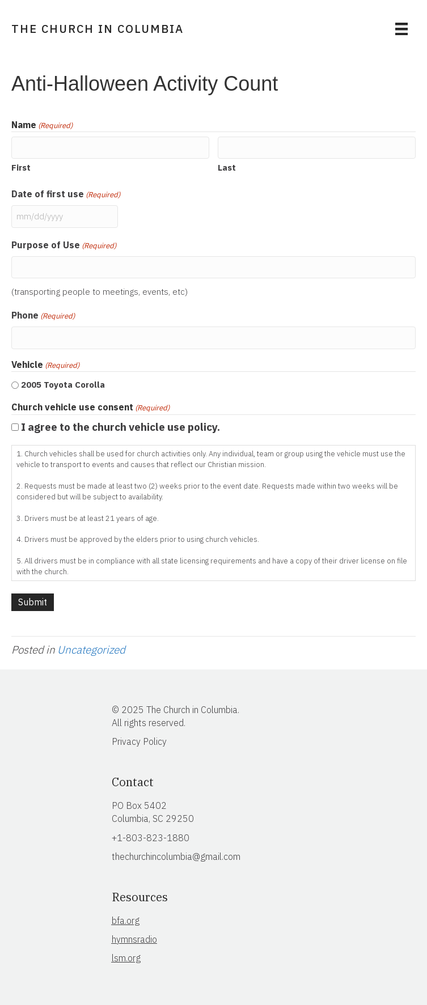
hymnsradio (134, 939)
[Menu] (401, 29)
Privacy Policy (139, 741)
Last (227, 167)
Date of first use (65, 194)
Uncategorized (91, 649)
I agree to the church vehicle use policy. (120, 427)
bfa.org (125, 920)
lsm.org (126, 958)
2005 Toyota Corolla (63, 384)
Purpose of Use (63, 245)
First (21, 167)
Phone (43, 315)
